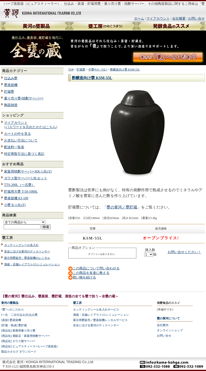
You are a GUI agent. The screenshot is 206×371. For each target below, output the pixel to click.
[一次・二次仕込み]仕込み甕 (19, 314)
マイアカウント (158, 18)
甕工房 (77, 303)
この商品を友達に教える (91, 273)
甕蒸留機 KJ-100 (16, 198)
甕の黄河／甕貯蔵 (122, 207)
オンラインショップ (170, 330)
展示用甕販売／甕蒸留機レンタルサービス (100, 320)
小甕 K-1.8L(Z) (15, 205)
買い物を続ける (84, 277)
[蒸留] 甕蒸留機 (11, 320)
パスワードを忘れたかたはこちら (31, 127)
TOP (71, 69)
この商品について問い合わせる (96, 268)
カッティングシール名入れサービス (96, 309)
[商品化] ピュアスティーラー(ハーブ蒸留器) (29, 346)
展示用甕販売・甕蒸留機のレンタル (27, 258)
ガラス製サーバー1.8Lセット (25, 178)
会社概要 (179, 18)
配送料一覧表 (14, 147)
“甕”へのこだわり (12, 309)
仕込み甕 (10, 78)
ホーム (139, 18)
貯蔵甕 (9, 91)
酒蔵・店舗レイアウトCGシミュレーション (32, 264)
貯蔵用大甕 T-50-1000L (21, 191)
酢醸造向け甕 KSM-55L (125, 69)
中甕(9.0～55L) (97, 69)
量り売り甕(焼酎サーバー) (23, 98)
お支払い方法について (21, 140)
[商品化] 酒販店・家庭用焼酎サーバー (25, 336)
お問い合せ (196, 18)
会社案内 (162, 325)
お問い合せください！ (184, 252)
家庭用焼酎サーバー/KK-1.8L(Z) (28, 171)
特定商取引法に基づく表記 (24, 154)
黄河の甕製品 (9, 303)
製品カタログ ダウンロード (18, 351)
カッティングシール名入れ (21, 245)
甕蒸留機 (10, 85)
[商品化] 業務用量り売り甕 (18, 330)
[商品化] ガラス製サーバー (18, 341)
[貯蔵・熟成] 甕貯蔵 (14, 325)
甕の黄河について (168, 318)
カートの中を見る (17, 134)
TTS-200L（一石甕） (19, 185)
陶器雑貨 (10, 105)
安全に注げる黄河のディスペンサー (27, 251)
